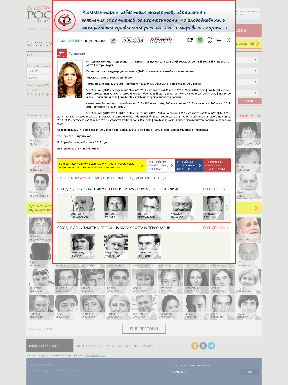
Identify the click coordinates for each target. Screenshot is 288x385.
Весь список (214, 190)
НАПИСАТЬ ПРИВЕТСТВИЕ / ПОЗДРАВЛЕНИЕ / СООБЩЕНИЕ (114, 180)
